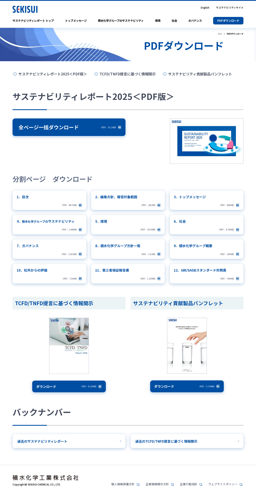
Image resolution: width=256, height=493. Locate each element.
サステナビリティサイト (229, 7)
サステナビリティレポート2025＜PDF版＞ (54, 74)
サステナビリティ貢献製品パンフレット (209, 74)
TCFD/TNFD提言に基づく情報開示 (133, 74)
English (205, 7)
